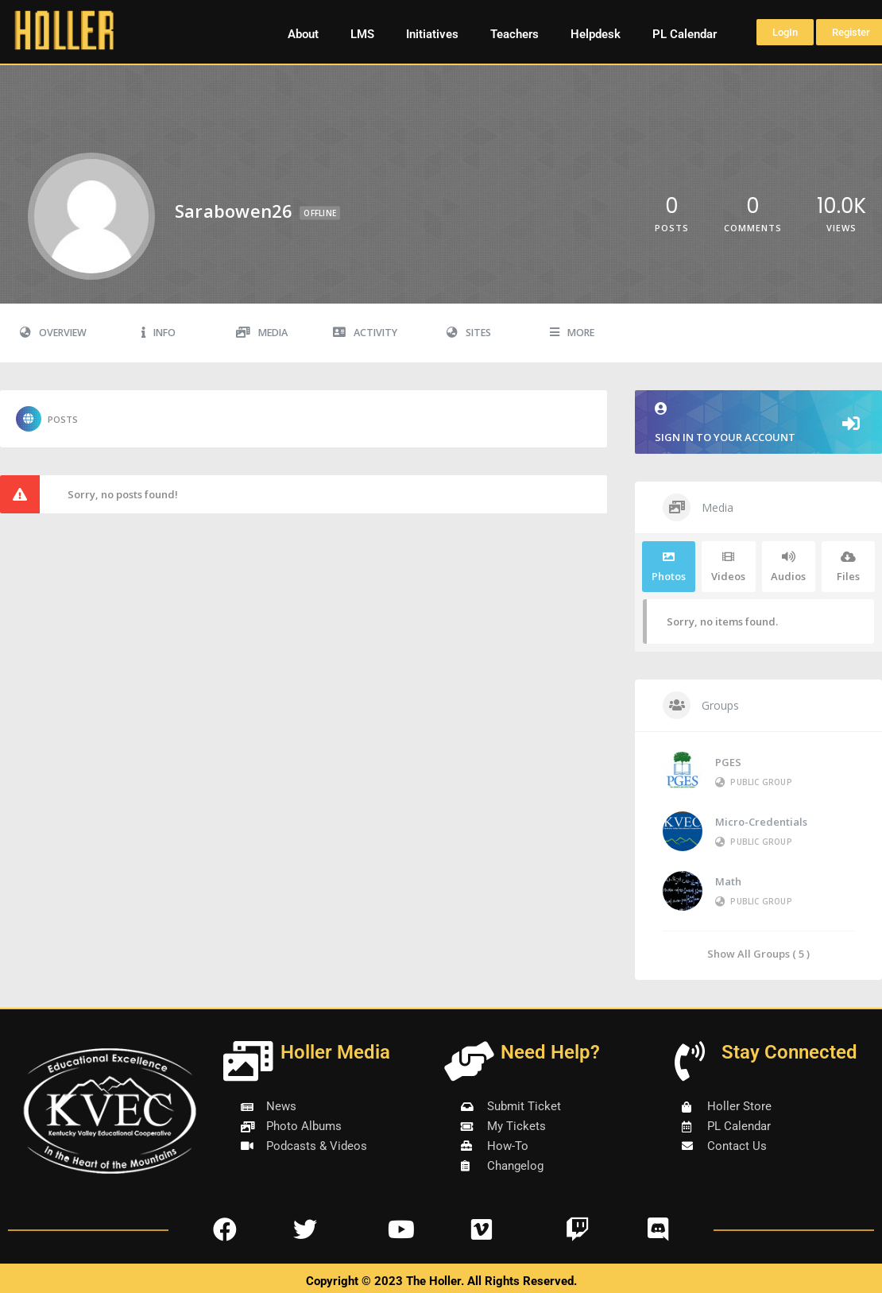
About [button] (303, 34)
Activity (365, 332)
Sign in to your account (758, 423)
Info (158, 332)
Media (262, 332)
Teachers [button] (514, 34)
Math (728, 881)
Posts (47, 419)
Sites (469, 332)
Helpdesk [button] (596, 34)
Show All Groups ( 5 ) (758, 953)
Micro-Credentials (761, 822)
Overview (53, 332)
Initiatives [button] (432, 34)
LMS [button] (362, 34)
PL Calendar (684, 34)
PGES (728, 762)
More (572, 332)
